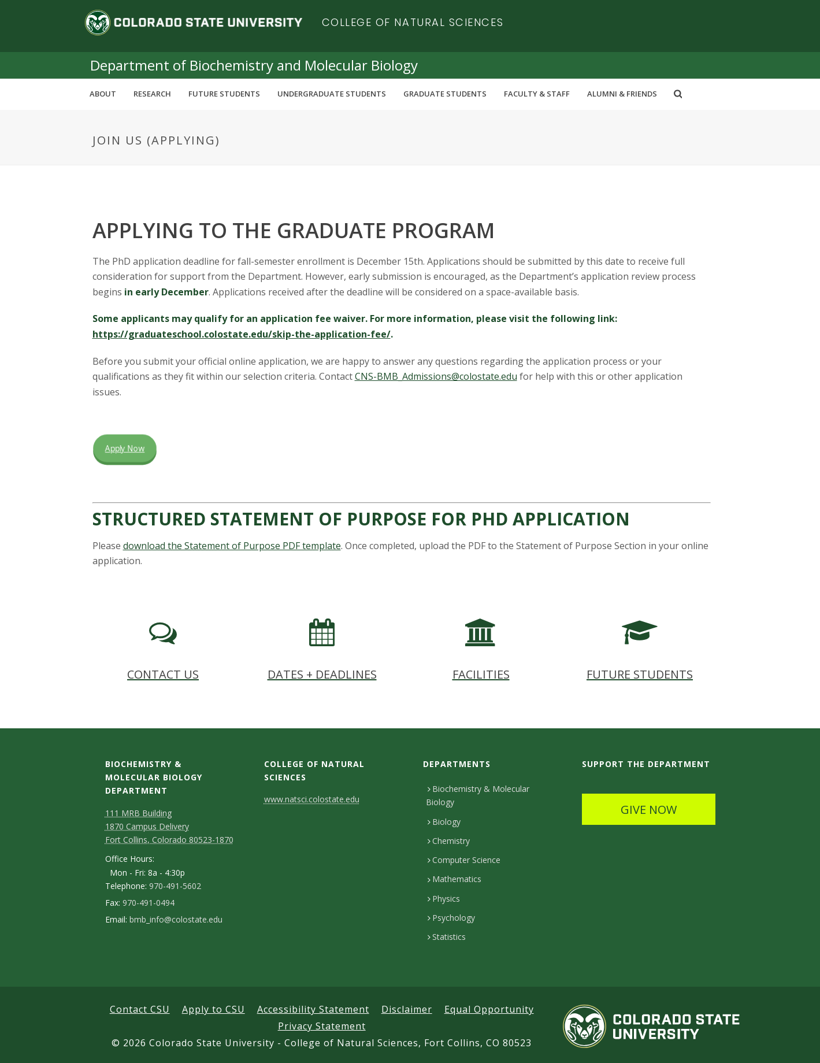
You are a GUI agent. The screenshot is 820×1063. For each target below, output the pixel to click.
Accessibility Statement (313, 1009)
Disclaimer (406, 1009)
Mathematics (454, 878)
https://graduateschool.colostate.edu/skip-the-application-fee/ (241, 334)
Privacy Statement (322, 1026)
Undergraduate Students (331, 93)
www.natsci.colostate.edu (311, 799)
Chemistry (449, 840)
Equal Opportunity (489, 1009)
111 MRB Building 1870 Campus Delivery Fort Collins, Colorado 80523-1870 (169, 826)
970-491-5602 (175, 886)
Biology (444, 821)
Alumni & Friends (622, 93)
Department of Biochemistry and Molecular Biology (254, 65)
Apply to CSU (213, 1009)
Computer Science (464, 859)
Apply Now (124, 448)
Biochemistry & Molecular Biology (477, 795)
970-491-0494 (149, 903)
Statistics (447, 936)
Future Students (224, 93)
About (103, 93)
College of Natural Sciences (413, 22)
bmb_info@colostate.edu (175, 919)
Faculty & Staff (537, 93)
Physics (444, 898)
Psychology (451, 917)
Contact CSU (140, 1009)
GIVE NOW (649, 809)
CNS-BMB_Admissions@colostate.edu (436, 376)
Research (152, 93)
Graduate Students (445, 93)
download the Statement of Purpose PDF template (232, 545)
